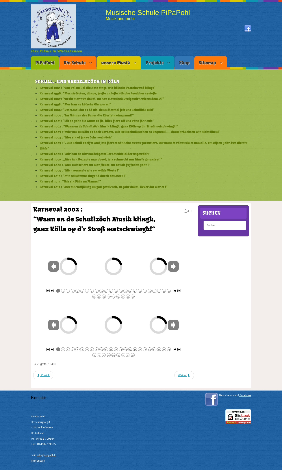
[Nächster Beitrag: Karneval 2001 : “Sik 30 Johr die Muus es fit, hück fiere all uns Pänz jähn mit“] (184, 375)
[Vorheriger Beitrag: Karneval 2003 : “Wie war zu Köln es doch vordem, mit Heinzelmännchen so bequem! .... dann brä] (43, 375)
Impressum (38, 460)
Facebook (245, 395)
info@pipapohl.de (46, 455)
